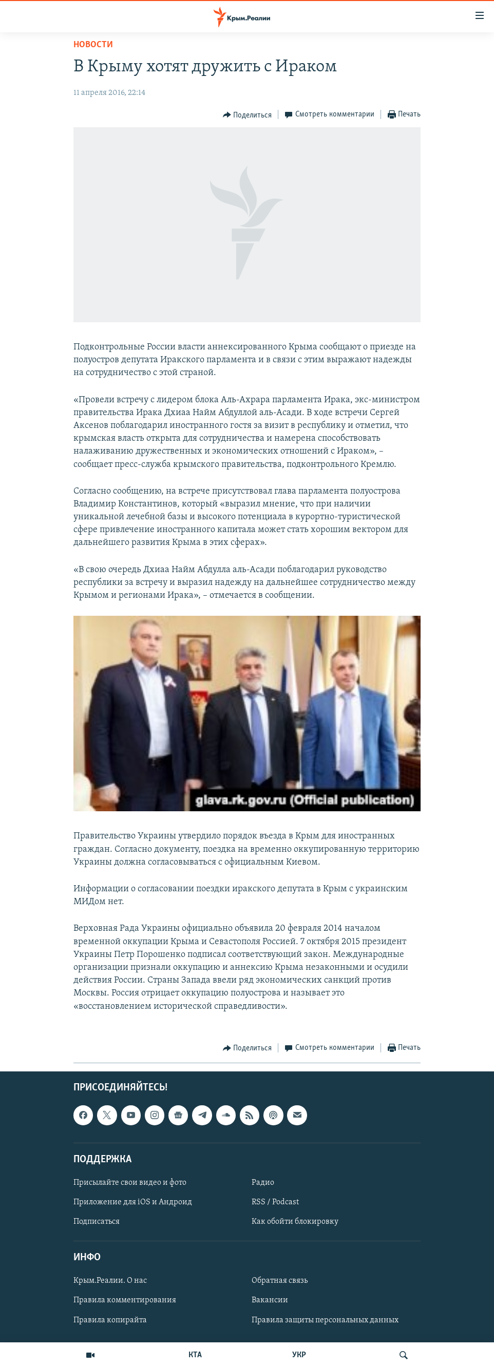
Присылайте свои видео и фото (129, 1183)
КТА (195, 1355)
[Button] (247, 115)
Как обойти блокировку (295, 1222)
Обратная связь (280, 1281)
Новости (93, 45)
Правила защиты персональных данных (325, 1320)
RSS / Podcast (275, 1202)
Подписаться (96, 1222)
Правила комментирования (124, 1300)
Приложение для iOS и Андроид (132, 1202)
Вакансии (270, 1300)
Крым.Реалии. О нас (110, 1281)
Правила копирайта (110, 1320)
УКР (299, 1355)
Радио (263, 1183)
